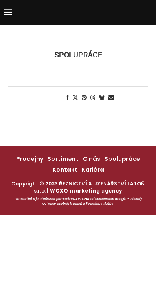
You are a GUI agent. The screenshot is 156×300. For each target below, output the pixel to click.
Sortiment (63, 159)
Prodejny (29, 159)
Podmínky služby (100, 203)
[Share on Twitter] (75, 97)
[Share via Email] (111, 97)
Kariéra (93, 169)
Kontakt (64, 169)
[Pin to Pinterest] (84, 97)
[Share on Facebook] (67, 97)
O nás (91, 159)
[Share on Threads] (93, 97)
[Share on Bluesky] (102, 97)
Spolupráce (122, 159)
